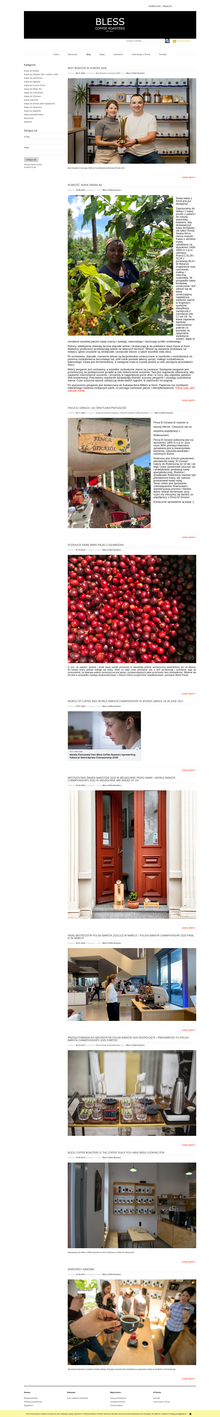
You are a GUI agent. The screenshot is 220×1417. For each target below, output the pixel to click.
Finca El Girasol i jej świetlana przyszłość (97, 407)
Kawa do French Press (34, 85)
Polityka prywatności (33, 1401)
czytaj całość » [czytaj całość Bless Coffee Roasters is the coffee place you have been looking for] (189, 1261)
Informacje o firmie (161, 1401)
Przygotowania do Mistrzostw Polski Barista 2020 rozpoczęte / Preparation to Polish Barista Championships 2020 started (128, 1038)
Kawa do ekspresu (33, 107)
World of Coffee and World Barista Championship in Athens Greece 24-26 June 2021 (125, 700)
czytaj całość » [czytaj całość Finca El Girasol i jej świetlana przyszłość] (189, 537)
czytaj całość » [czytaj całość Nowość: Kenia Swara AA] (189, 400)
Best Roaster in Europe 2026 (87, 67)
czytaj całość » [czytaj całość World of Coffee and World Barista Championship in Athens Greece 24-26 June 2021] (189, 770)
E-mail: (27, 136)
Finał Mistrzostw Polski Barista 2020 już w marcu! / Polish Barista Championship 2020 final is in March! (131, 936)
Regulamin (28, 1405)
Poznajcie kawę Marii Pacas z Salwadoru (96, 544)
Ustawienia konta (117, 1401)
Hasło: (26, 147)
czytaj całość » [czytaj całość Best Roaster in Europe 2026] (189, 177)
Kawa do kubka (31, 70)
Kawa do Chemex (32, 96)
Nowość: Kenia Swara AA (85, 184)
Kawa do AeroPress (33, 78)
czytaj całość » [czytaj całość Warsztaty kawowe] (189, 1378)
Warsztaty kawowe (81, 1269)
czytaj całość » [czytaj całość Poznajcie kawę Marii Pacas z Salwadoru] (189, 693)
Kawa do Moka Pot (33, 89)
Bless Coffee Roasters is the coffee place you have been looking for (116, 1152)
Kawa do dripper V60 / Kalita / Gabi (41, 74)
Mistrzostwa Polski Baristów (108, 1045)
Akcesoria (28, 118)
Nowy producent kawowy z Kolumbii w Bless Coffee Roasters (122, 412)
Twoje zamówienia (118, 1398)
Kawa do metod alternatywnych (39, 103)
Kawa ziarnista (31, 99)
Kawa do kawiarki (32, 110)
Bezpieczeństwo (31, 1398)
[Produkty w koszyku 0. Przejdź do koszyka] (182, 41)
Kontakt (156, 1398)
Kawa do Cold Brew (33, 92)
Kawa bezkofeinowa (33, 114)
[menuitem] (56, 54)
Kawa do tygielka (32, 81)
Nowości (28, 121)
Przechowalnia (116, 1405)
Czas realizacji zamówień (77, 1398)
